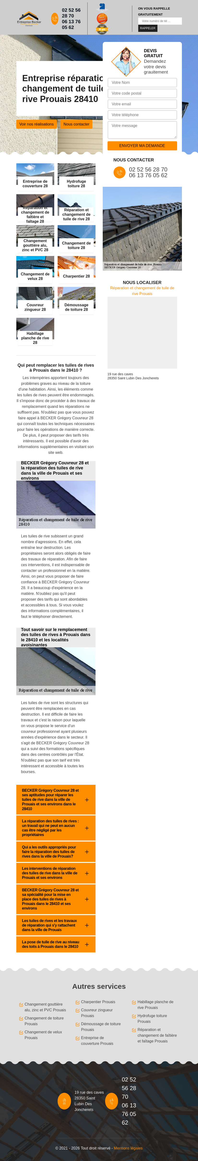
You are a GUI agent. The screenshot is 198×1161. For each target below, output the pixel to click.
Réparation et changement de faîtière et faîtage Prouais (157, 1035)
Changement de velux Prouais (43, 1035)
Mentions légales (128, 1148)
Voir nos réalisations (36, 124)
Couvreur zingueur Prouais (97, 1013)
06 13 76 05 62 (71, 24)
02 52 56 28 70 (71, 12)
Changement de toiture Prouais (44, 1021)
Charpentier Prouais (98, 1002)
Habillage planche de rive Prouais (155, 1005)
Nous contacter (77, 124)
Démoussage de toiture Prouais (101, 1027)
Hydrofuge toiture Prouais (152, 1019)
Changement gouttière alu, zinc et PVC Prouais (45, 1007)
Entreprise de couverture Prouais (97, 1041)
